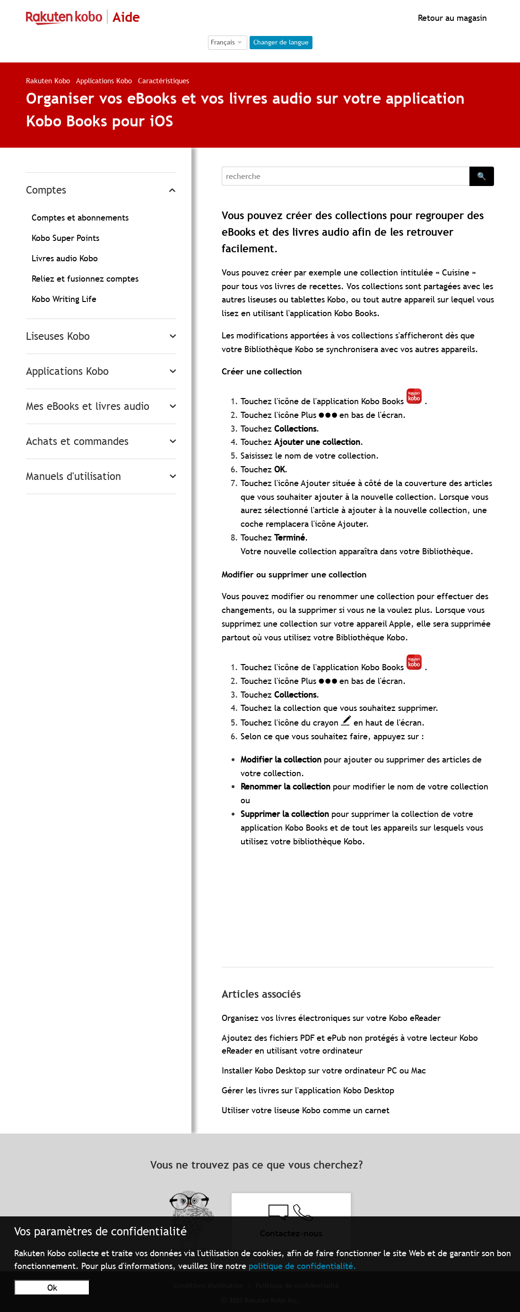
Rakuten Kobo (48, 80)
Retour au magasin (451, 17)
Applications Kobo (105, 80)
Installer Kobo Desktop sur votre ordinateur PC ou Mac (324, 1070)
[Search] (345, 176)
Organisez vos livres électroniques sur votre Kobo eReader (331, 1017)
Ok (52, 1287)
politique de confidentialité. (302, 1265)
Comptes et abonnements (80, 217)
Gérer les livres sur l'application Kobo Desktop (308, 1090)
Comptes (46, 190)
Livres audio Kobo (65, 258)
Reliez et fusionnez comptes (85, 278)
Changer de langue (281, 42)
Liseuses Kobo (58, 336)
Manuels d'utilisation (73, 476)
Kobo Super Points (65, 237)
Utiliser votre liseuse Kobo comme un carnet (306, 1110)
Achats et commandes (77, 441)
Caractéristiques (163, 80)
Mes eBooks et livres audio (87, 406)
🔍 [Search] (481, 176)
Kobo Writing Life (64, 298)
